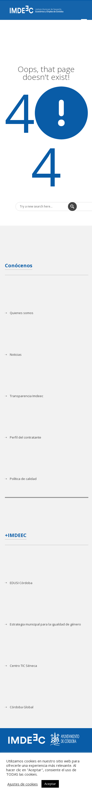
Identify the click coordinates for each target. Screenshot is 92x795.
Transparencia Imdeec (26, 396)
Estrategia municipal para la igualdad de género (45, 624)
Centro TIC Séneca (23, 666)
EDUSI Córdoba (21, 583)
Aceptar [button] (50, 784)
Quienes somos (21, 313)
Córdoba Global (21, 707)
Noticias (16, 355)
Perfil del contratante (25, 437)
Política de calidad (23, 479)
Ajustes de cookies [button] (22, 784)
